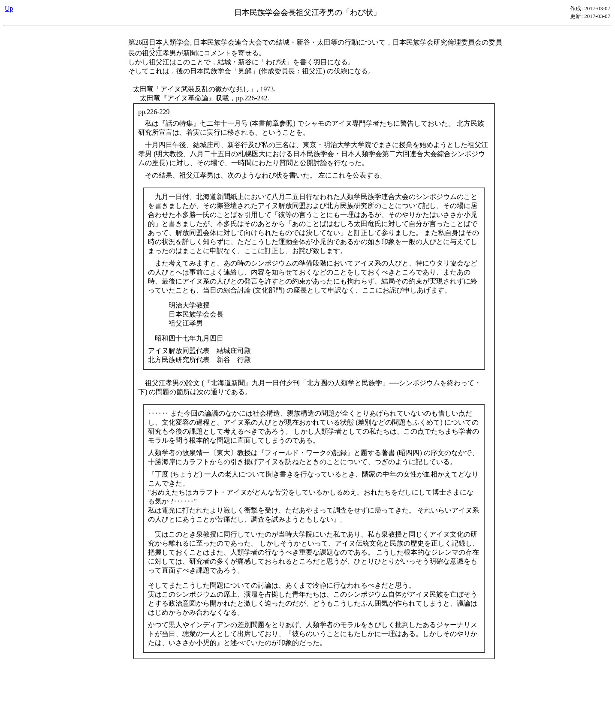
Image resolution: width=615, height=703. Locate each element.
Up (9, 8)
